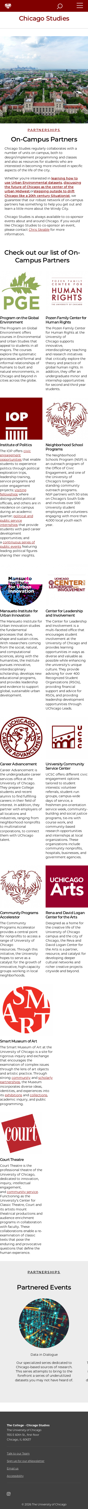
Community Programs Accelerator (19, 915)
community (21, 1078)
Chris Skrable (39, 230)
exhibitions (13, 1095)
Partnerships (44, 130)
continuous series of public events (17, 544)
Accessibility (15, 1476)
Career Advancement (18, 764)
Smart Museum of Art (18, 1041)
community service (22, 1192)
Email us (12, 1468)
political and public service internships (16, 520)
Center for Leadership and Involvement (64, 613)
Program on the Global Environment (19, 320)
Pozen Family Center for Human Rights (66, 320)
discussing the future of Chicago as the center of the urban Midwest (43, 187)
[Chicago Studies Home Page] (44, 20)
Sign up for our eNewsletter (25, 1461)
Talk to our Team (18, 1453)
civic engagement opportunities (15, 455)
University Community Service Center (65, 766)
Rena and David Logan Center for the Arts (65, 915)
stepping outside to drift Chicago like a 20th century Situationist (40, 193)
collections (38, 1095)
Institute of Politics (16, 445)
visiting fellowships (13, 492)
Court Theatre (12, 1160)
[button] (80, 7)
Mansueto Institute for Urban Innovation (19, 613)
